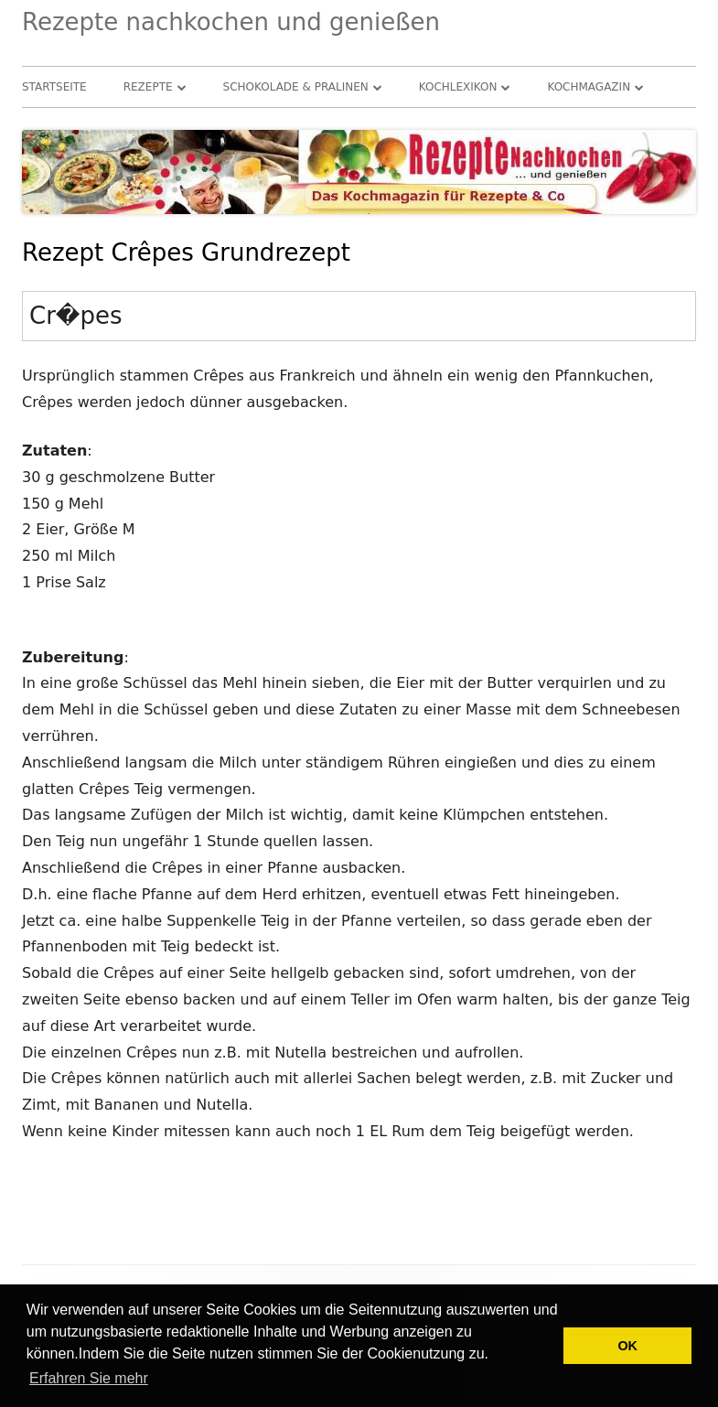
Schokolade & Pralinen (296, 87)
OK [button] (627, 1345)
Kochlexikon (458, 87)
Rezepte (148, 87)
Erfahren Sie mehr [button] (88, 1378)
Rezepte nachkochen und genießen (231, 22)
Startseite (54, 87)
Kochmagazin (588, 87)
